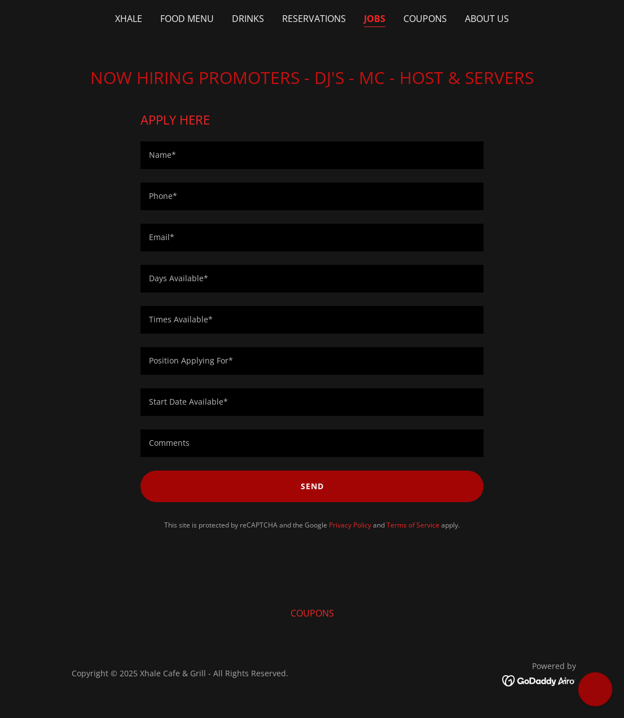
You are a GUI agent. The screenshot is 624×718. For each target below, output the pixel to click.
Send (312, 486)
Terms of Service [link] (413, 525)
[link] (539, 680)
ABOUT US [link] (487, 18)
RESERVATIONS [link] (314, 18)
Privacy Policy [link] (350, 525)
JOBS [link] (374, 18)
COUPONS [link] (425, 18)
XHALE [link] (128, 18)
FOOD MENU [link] (187, 18)
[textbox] (312, 155)
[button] (595, 689)
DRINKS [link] (248, 18)
